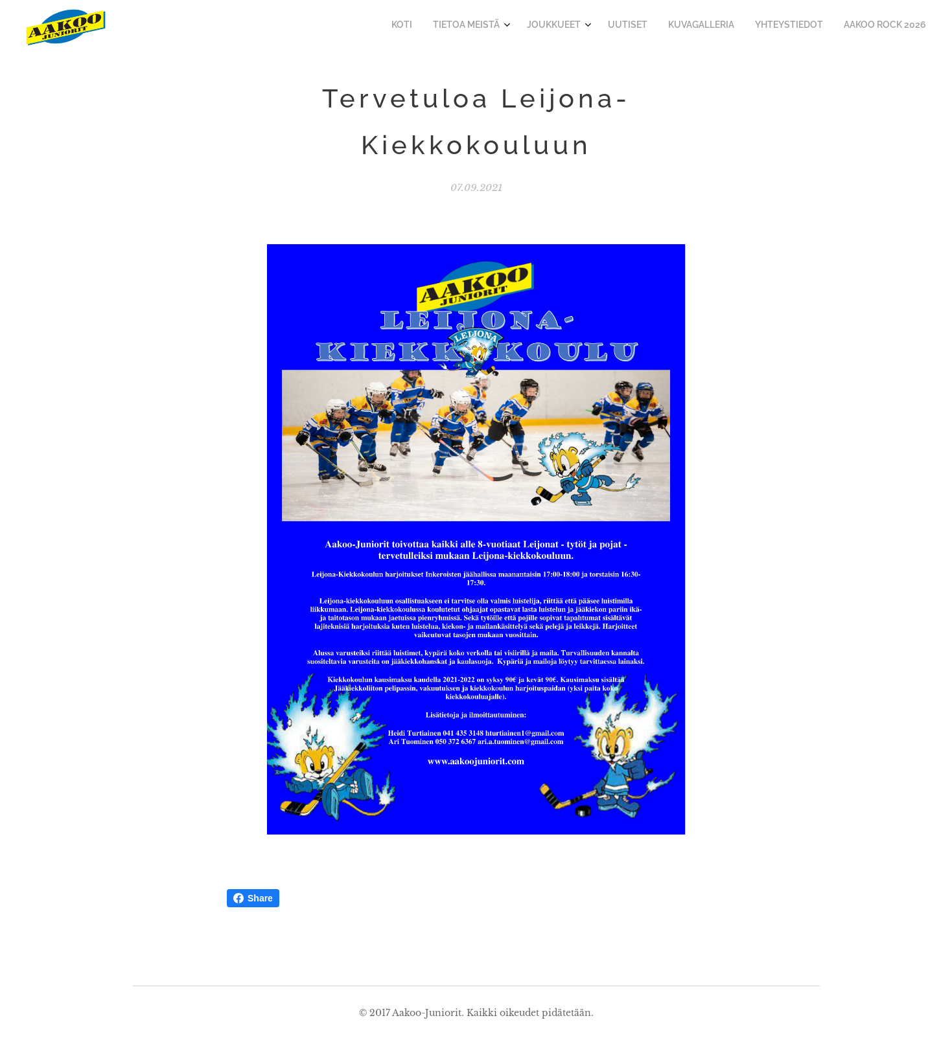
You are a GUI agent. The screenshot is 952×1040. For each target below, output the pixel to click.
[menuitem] (792, 26)
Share (253, 898)
